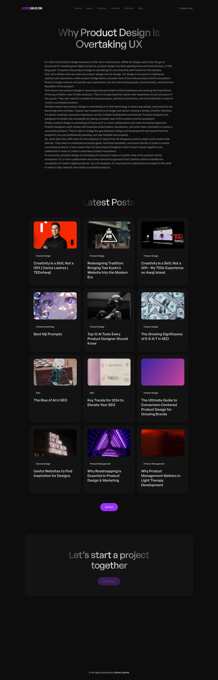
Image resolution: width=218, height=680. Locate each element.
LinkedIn (115, 8)
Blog (140, 8)
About (89, 8)
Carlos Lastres (121, 672)
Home (78, 8)
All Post (109, 507)
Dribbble (129, 8)
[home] (32, 8)
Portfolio (101, 8)
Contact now (186, 8)
